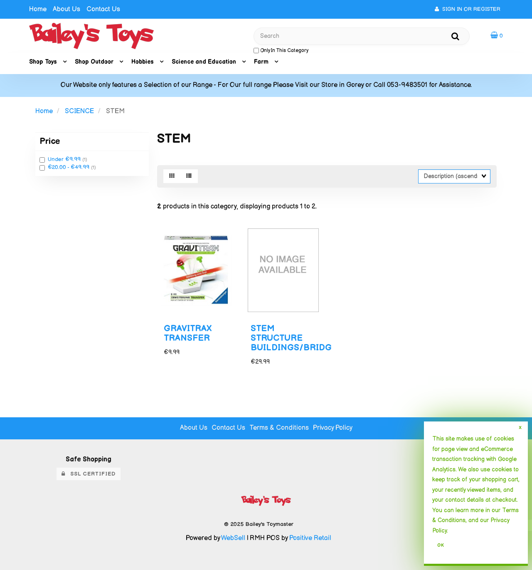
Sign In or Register (467, 9)
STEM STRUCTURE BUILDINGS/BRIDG (291, 338)
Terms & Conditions (279, 428)
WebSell (233, 538)
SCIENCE (79, 111)
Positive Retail (310, 538)
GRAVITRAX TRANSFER (188, 333)
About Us (66, 9)
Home (38, 9)
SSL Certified (89, 474)
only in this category (281, 50)
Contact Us (103, 9)
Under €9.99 (65, 159)
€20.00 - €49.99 (69, 167)
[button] (496, 36)
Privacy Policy (332, 428)
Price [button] (49, 141)
